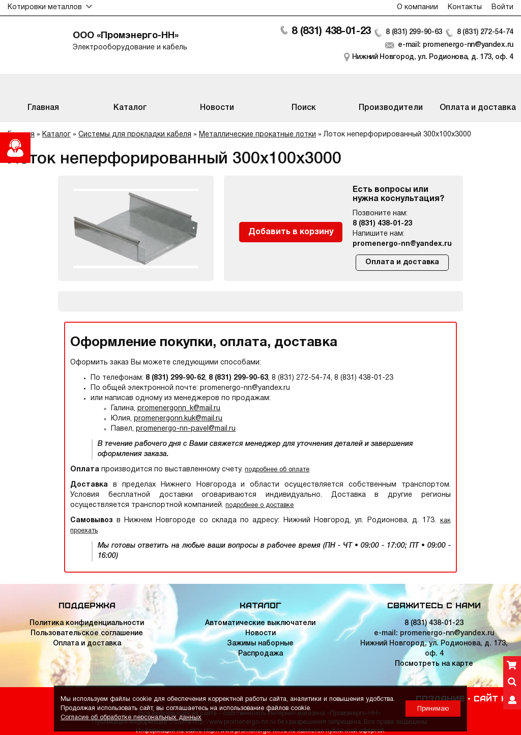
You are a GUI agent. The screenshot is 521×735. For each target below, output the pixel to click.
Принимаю (433, 709)
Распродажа (260, 654)
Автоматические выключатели (260, 623)
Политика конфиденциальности (87, 623)
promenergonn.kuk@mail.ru (178, 418)
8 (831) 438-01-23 (331, 31)
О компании (417, 7)
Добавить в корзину (290, 232)
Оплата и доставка (402, 262)
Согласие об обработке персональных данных (131, 717)
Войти (502, 7)
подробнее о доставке (259, 505)
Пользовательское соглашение (87, 633)
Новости (260, 633)
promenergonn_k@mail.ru (178, 408)
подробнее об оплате (277, 469)
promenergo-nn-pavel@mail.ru (186, 429)
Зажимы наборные (260, 643)
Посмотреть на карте (434, 664)
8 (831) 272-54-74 (485, 32)
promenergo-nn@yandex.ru (402, 244)
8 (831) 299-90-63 (414, 32)
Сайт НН (493, 697)
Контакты (465, 7)
